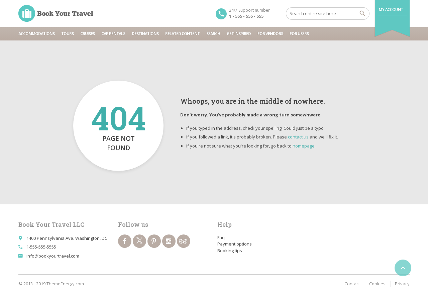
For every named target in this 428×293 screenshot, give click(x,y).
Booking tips (229, 251)
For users (299, 33)
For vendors (270, 33)
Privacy (402, 284)
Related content (182, 33)
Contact (352, 284)
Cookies (377, 284)
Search (213, 33)
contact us (298, 137)
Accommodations (36, 33)
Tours (67, 33)
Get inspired (239, 33)
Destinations (145, 33)
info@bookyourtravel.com (52, 256)
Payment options (234, 244)
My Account (391, 9)
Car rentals (113, 33)
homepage (304, 146)
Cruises (87, 33)
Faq (221, 237)
